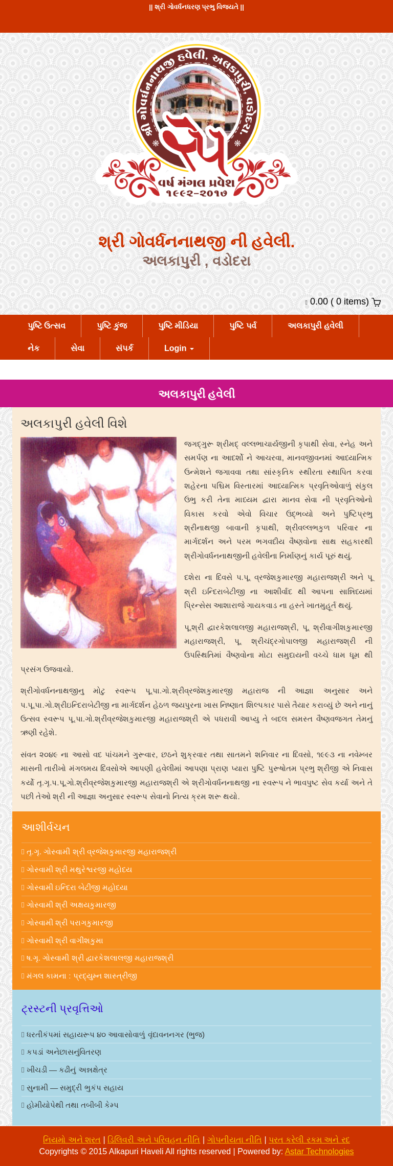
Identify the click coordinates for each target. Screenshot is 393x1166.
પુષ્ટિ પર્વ (242, 325)
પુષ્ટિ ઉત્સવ (47, 325)
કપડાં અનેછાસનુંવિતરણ (61, 1051)
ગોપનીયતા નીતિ (234, 1139)
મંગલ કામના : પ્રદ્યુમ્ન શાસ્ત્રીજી (79, 975)
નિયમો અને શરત (72, 1139)
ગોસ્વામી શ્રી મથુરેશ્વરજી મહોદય (76, 869)
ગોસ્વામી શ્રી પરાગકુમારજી (67, 922)
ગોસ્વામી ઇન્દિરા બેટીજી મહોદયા (74, 887)
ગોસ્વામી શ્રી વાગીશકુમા (62, 940)
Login (179, 348)
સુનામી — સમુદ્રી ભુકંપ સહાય (72, 1087)
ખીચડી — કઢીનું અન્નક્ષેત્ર (64, 1069)
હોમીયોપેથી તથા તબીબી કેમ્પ (70, 1105)
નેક (33, 348)
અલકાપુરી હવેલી (315, 325)
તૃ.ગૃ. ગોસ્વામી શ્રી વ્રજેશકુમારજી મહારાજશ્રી (99, 851)
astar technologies (319, 1151)
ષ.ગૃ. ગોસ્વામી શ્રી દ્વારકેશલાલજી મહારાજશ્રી (97, 957)
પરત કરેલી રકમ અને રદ (309, 1139)
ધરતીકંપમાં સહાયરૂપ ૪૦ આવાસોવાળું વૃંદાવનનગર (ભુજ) (113, 1034)
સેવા (77, 348)
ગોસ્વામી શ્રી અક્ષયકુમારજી (68, 904)
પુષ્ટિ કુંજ (111, 325)
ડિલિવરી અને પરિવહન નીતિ (153, 1139)
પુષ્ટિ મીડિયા (178, 325)
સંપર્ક (124, 348)
